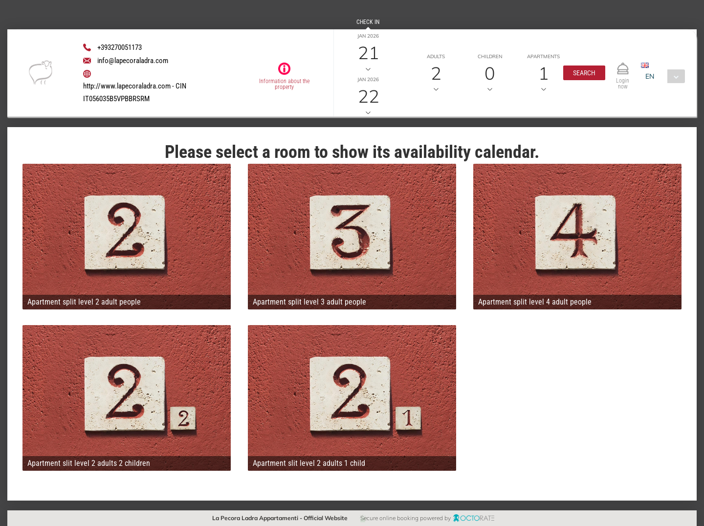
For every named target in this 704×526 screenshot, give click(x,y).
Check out (368, 65)
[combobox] (662, 76)
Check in (367, 22)
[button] (584, 73)
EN (649, 76)
